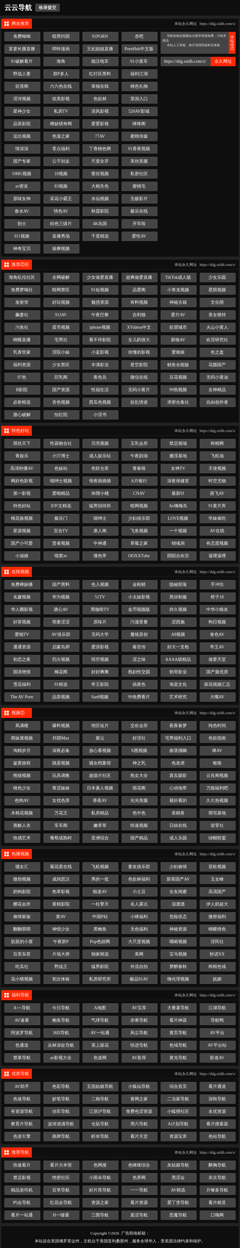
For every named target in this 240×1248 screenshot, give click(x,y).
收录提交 (47, 7)
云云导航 (18, 8)
